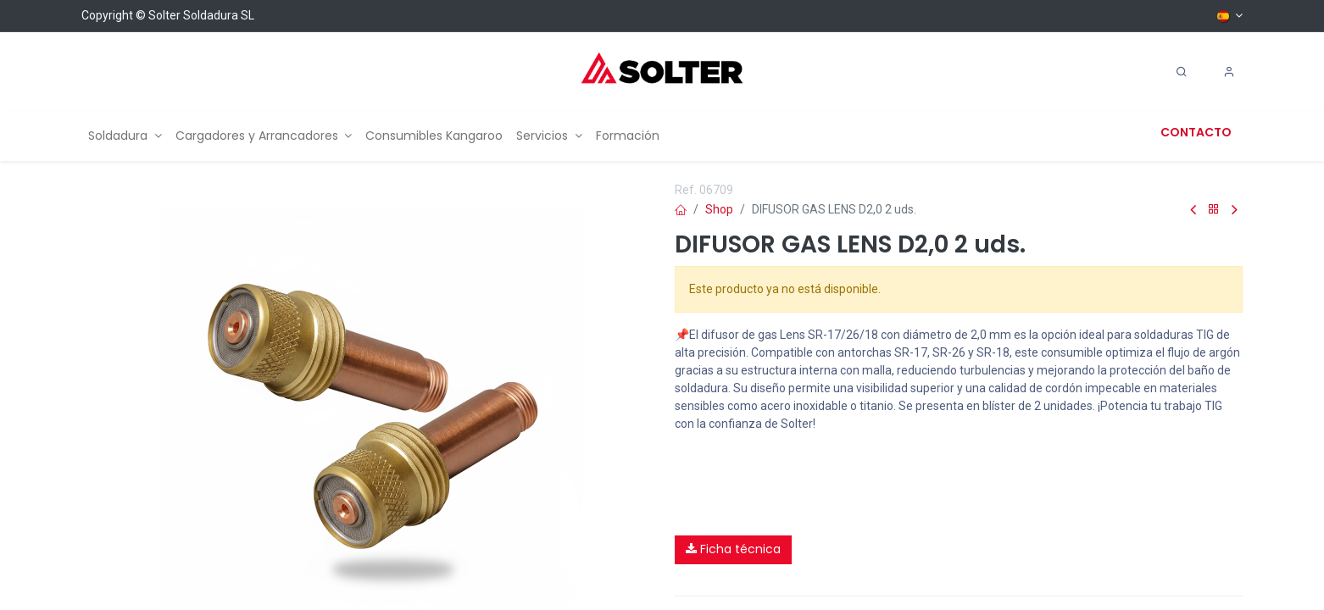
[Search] (1181, 72)
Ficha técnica (733, 549)
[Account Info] (1229, 72)
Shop (719, 209)
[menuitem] (125, 136)
